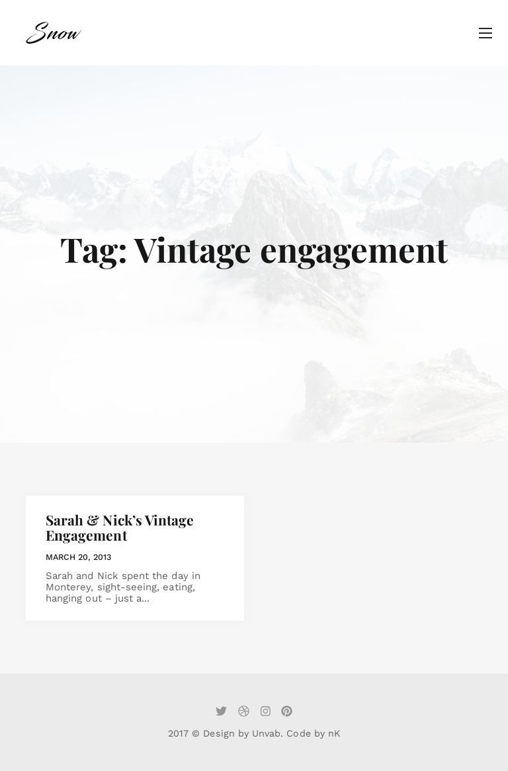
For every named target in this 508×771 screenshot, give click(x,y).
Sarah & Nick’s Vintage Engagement (120, 527)
